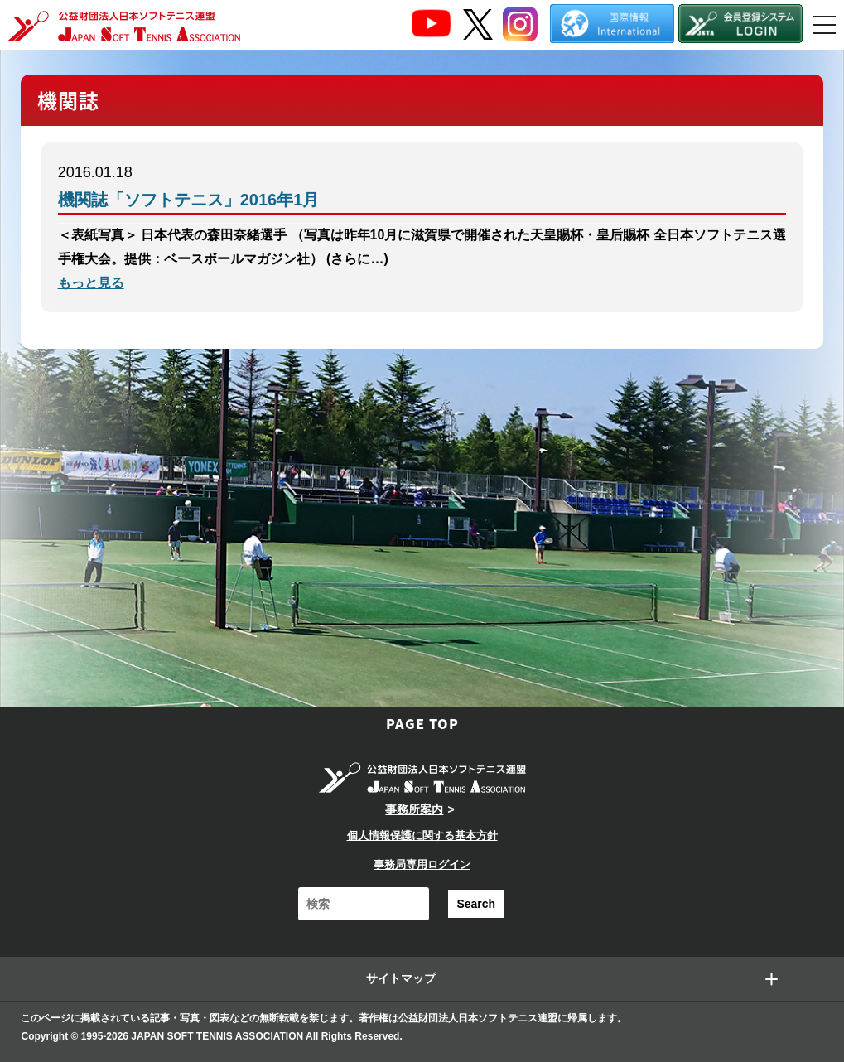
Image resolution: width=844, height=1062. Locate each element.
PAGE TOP (422, 723)
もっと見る (91, 283)
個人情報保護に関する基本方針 (422, 835)
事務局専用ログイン (422, 864)
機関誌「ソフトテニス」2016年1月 (189, 200)
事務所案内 (414, 809)
